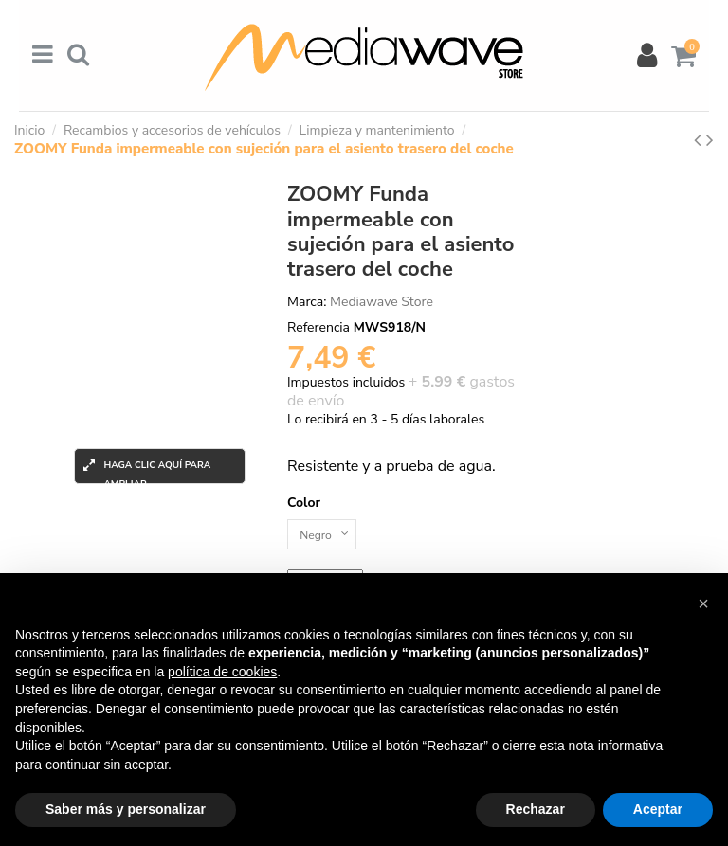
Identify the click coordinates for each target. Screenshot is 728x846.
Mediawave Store (381, 302)
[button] (703, 603)
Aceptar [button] (657, 809)
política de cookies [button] (222, 671)
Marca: (306, 302)
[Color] (327, 536)
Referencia (318, 327)
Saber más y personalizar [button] (126, 809)
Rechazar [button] (535, 809)
